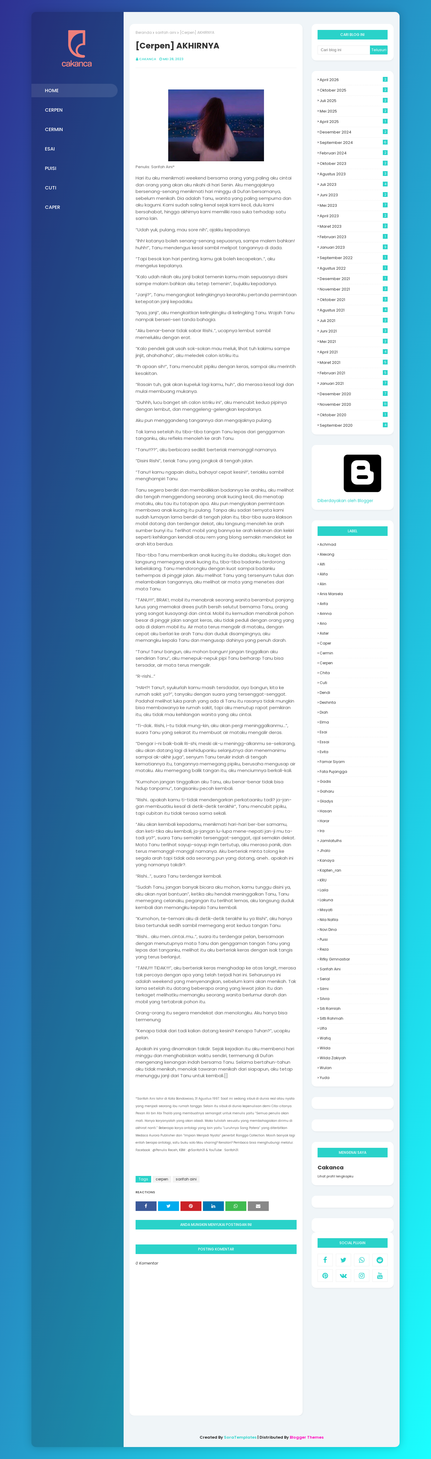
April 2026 (354, 80)
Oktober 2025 (354, 90)
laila (324, 890)
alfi (322, 564)
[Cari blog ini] (344, 49)
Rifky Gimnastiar (335, 959)
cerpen (162, 1179)
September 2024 (354, 142)
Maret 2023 (354, 226)
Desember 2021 (354, 279)
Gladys (326, 801)
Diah (324, 712)
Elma (324, 722)
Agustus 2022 (354, 268)
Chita (325, 672)
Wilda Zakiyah (333, 1057)
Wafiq (325, 1038)
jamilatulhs (331, 840)
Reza (324, 949)
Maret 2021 (354, 362)
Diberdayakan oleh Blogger (362, 497)
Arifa (324, 603)
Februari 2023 (354, 237)
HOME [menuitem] (52, 90)
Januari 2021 (354, 383)
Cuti (323, 682)
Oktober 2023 (354, 163)
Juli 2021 (354, 320)
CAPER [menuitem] (52, 207)
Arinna (326, 613)
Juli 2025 (354, 101)
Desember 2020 (354, 394)
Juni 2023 (354, 195)
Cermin (326, 653)
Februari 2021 (354, 373)
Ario (323, 623)
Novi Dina (328, 929)
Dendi (325, 692)
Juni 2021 (354, 331)
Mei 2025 (354, 111)
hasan (326, 811)
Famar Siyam (332, 761)
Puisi (324, 939)
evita (324, 751)
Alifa (324, 574)
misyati (326, 909)
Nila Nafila (329, 919)
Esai (323, 732)
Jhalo (325, 850)
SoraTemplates (240, 1437)
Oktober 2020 (354, 415)
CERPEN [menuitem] (54, 110)
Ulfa (323, 1028)
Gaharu (327, 791)
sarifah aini (165, 32)
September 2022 (354, 258)
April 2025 (354, 121)
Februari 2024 (354, 153)
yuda (325, 1077)
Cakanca (147, 59)
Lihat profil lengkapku (335, 1176)
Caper (325, 643)
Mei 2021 (354, 341)
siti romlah (330, 1008)
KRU (323, 880)
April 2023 (354, 216)
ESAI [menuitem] (50, 148)
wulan (326, 1067)
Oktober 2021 (354, 300)
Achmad (328, 544)
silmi (324, 988)
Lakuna (326, 899)
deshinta (328, 702)
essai (324, 741)
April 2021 (354, 352)
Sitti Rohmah (331, 1018)
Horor (324, 820)
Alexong (327, 554)
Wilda (325, 1048)
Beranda (144, 32)
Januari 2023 (354, 247)
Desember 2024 (354, 132)
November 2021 (354, 289)
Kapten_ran (330, 870)
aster (324, 633)
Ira (322, 830)
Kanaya (327, 860)
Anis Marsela (331, 593)
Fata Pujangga (333, 771)
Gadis (325, 781)
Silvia (325, 998)
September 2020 (354, 425)
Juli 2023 (354, 184)
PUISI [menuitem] (50, 168)
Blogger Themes (307, 1437)
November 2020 (354, 404)
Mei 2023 (354, 205)
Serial (325, 978)
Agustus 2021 (354, 310)
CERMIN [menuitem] (54, 129)
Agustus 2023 (354, 174)
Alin (323, 583)
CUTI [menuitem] (50, 187)
